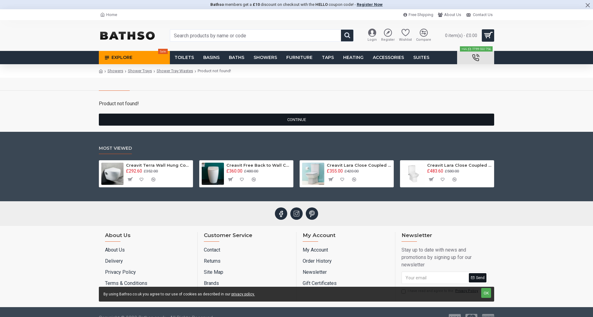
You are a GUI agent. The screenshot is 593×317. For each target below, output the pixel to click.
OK (486, 293)
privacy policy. (243, 294)
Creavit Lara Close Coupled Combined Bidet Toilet (359, 165)
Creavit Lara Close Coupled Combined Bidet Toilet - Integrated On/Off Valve (459, 165)
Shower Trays (140, 71)
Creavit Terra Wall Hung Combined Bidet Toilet (158, 165)
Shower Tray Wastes (175, 71)
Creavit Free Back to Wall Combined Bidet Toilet (258, 165)
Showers (115, 71)
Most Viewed (115, 148)
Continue (296, 119)
